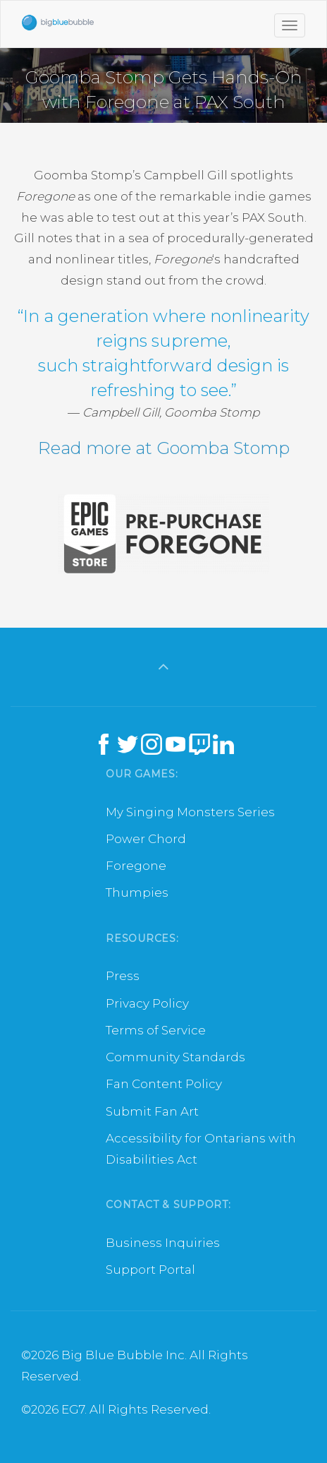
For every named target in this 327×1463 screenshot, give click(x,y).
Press (123, 976)
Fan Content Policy (164, 1084)
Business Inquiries (163, 1243)
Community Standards (175, 1057)
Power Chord (146, 839)
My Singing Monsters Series (190, 812)
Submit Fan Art (152, 1111)
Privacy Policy (147, 1003)
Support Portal (150, 1269)
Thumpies (137, 892)
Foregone (136, 866)
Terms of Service (156, 1030)
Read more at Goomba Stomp (164, 448)
